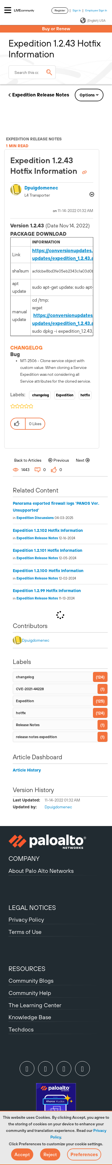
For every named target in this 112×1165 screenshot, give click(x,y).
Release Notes (28, 725)
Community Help (30, 993)
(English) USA (92, 20)
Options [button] (87, 95)
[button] (22, 1154)
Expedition (64, 395)
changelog (40, 395)
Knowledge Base (30, 1017)
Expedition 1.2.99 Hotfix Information (47, 590)
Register (60, 10)
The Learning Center (35, 1005)
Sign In (76, 10)
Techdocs (21, 1029)
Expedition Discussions (35, 518)
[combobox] (32, 72)
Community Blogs (31, 980)
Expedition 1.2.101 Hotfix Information (47, 550)
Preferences (84, 1154)
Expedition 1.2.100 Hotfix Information (48, 570)
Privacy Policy (26, 919)
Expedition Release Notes (40, 94)
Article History (27, 770)
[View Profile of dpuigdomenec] (41, 188)
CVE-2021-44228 (30, 689)
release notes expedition (36, 737)
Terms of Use (25, 931)
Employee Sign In (96, 10)
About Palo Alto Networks (41, 870)
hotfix (85, 395)
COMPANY (24, 858)
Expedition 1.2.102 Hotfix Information (48, 530)
